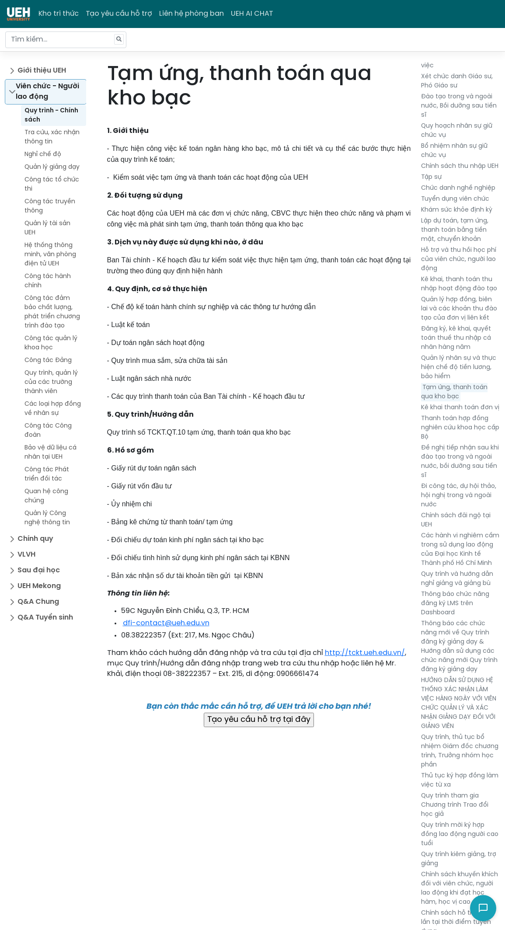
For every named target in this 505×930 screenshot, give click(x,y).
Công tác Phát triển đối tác (46, 474)
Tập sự (431, 177)
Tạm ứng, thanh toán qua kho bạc (454, 392)
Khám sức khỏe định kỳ (456, 210)
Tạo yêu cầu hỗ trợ (119, 13)
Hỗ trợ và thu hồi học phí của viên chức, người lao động (458, 259)
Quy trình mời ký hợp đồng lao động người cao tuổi (459, 834)
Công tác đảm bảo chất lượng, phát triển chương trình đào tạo (52, 312)
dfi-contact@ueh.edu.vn (166, 623)
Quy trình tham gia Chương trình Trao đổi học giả (454, 805)
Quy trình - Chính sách (51, 115)
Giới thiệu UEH (41, 70)
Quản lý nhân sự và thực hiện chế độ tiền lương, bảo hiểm (458, 367)
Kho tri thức (58, 13)
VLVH (26, 554)
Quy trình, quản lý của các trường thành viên (51, 382)
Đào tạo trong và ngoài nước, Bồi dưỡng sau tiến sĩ (459, 106)
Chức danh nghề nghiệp (458, 188)
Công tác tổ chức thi (51, 184)
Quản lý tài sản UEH (47, 228)
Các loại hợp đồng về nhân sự (52, 409)
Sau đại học (38, 570)
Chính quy (35, 539)
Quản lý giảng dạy (52, 167)
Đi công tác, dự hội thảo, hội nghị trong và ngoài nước (458, 495)
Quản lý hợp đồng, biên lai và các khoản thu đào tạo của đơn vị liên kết (459, 308)
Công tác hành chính (47, 281)
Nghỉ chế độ (42, 154)
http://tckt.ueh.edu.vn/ (365, 653)
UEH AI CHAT (252, 13)
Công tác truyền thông (49, 206)
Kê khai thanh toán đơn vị (460, 407)
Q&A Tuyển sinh (45, 617)
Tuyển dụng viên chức (455, 199)
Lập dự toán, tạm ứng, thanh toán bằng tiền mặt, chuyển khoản (454, 230)
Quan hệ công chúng (46, 496)
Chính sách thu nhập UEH (459, 166)
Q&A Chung (38, 602)
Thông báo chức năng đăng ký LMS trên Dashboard (455, 603)
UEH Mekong (39, 586)
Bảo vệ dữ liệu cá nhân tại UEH (50, 452)
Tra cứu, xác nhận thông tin (52, 137)
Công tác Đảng (48, 360)
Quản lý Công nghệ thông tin (47, 518)
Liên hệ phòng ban (191, 13)
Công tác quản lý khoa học (50, 343)
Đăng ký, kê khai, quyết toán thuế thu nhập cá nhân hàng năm (456, 338)
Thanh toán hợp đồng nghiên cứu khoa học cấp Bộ (460, 427)
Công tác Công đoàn (48, 431)
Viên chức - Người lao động (47, 92)
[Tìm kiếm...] (65, 39)
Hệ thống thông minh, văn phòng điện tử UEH (50, 254)
